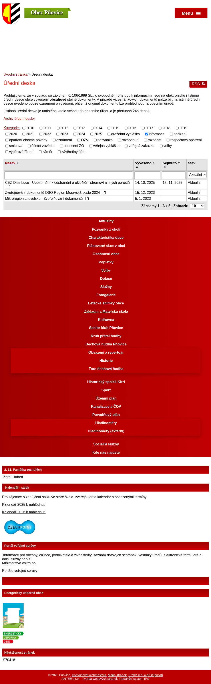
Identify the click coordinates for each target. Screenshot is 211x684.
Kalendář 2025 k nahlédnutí (24, 504)
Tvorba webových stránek (100, 678)
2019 (183, 128)
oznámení (64, 140)
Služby (106, 287)
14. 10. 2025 (145, 182)
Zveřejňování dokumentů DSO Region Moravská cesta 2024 (55, 192)
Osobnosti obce (106, 254)
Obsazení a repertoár (106, 352)
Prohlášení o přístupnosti (145, 675)
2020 (13, 134)
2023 (64, 134)
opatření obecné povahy (28, 140)
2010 (30, 128)
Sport (106, 390)
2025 (98, 134)
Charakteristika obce (106, 237)
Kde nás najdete (106, 452)
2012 (64, 128)
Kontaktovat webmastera (89, 675)
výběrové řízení (21, 152)
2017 (149, 128)
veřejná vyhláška (106, 146)
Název (10, 163)
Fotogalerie (105, 295)
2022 (47, 134)
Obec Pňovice (47, 12)
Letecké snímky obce (106, 303)
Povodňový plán (106, 415)
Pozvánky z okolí (106, 229)
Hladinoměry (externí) (106, 431)
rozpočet (154, 140)
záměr (47, 152)
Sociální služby (106, 444)
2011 (47, 128)
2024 (81, 134)
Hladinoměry (106, 423)
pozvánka (105, 140)
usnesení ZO (74, 146)
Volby (106, 270)
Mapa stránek (117, 675)
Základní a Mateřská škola (106, 311)
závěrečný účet (74, 152)
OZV (84, 140)
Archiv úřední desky (19, 118)
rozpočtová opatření (186, 140)
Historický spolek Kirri (106, 382)
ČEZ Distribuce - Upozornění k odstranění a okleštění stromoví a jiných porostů (67, 184)
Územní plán (106, 398)
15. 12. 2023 (145, 192)
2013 (81, 128)
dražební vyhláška (125, 134)
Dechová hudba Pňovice (106, 344)
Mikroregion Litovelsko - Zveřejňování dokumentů (47, 198)
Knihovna (106, 319)
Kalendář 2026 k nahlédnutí (24, 512)
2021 (30, 134)
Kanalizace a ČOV (106, 406)
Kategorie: (12, 128)
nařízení (180, 134)
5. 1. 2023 (143, 198)
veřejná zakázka (141, 146)
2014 (98, 128)
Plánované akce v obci (106, 246)
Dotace (106, 278)
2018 (166, 128)
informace (157, 134)
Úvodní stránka (16, 74)
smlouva (15, 146)
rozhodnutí (130, 140)
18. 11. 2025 (172, 182)
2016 (132, 128)
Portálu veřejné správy (20, 570)
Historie (106, 361)
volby (167, 146)
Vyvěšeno (145, 163)
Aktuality (106, 221)
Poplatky (106, 262)
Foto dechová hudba (106, 369)
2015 (115, 128)
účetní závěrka (43, 146)
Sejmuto (171, 163)
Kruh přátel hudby (106, 336)
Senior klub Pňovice (106, 328)
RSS (198, 84)
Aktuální (194, 182)
